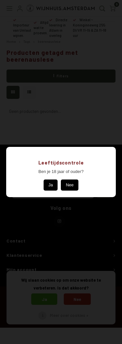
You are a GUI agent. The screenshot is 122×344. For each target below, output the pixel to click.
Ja (50, 184)
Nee (70, 184)
